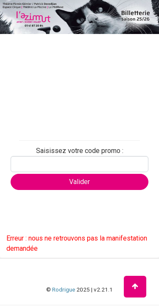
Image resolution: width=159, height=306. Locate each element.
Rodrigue (63, 289)
